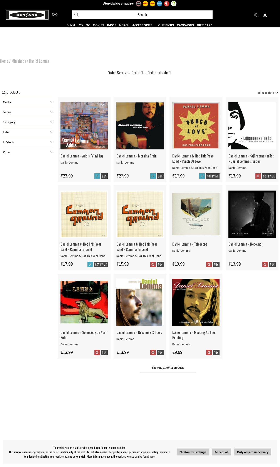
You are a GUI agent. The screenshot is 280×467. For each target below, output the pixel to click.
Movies (98, 25)
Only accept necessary (252, 452)
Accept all (221, 452)
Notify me (212, 176)
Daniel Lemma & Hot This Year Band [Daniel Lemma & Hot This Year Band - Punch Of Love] (194, 168)
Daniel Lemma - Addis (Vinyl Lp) (81, 156)
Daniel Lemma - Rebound (245, 244)
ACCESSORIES (142, 25)
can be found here (145, 456)
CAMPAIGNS (185, 25)
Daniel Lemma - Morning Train (136, 156)
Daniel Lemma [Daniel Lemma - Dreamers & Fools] (125, 339)
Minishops (19, 61)
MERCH (124, 25)
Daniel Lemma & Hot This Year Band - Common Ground (80, 246)
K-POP (111, 25)
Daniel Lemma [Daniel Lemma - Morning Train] (125, 162)
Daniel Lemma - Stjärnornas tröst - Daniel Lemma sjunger (251, 158)
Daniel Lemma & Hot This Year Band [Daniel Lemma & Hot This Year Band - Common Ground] (83, 256)
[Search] (142, 14)
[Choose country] (256, 15)
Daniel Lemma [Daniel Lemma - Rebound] (237, 251)
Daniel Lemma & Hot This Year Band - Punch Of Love (192, 158)
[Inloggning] (265, 15)
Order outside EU (160, 72)
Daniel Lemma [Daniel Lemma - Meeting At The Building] (181, 344)
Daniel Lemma (39, 61)
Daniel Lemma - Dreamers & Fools (139, 332)
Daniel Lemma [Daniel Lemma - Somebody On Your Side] (69, 344)
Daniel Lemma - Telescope (189, 244)
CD (81, 25)
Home (4, 61)
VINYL (71, 25)
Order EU (137, 72)
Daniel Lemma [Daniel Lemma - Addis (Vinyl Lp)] (69, 162)
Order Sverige (118, 72)
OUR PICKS (166, 25)
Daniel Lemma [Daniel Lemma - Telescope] (181, 251)
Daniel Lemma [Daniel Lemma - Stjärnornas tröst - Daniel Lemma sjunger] (237, 168)
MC (88, 25)
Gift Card (205, 25)
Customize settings (193, 452)
